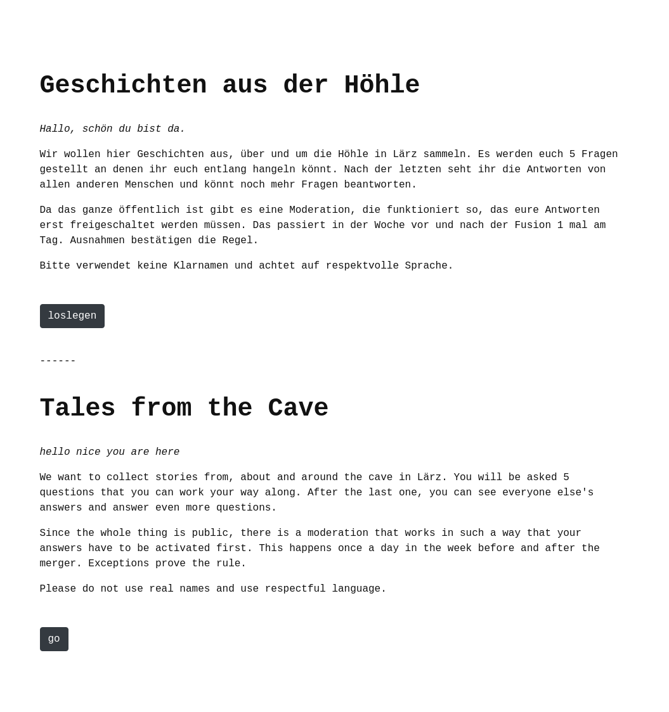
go (54, 639)
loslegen (72, 316)
